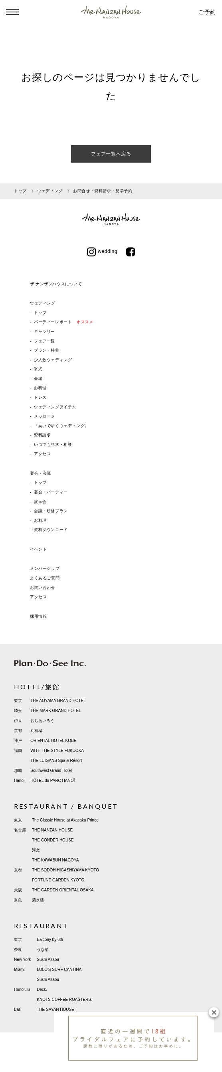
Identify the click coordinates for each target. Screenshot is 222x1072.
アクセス (42, 453)
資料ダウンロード (51, 529)
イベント (38, 549)
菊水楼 (38, 900)
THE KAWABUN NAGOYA (55, 860)
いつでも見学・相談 (53, 444)
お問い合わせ (43, 587)
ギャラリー (44, 331)
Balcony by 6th (50, 939)
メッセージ (44, 416)
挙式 (38, 369)
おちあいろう (42, 720)
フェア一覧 (44, 341)
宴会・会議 (40, 473)
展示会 (40, 501)
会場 (38, 378)
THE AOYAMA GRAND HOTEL (58, 700)
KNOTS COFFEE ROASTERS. (64, 999)
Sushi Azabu (48, 959)
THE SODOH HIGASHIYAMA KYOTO (65, 870)
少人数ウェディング (53, 360)
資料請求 (42, 435)
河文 (36, 850)
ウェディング (43, 303)
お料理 (40, 388)
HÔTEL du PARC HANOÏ (52, 780)
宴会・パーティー (51, 492)
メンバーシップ (44, 568)
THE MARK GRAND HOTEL (55, 710)
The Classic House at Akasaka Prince (65, 820)
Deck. (42, 989)
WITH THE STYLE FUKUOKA (57, 750)
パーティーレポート (63, 322)
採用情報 (38, 616)
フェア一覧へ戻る (111, 154)
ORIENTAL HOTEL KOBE (53, 740)
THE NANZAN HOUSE (52, 830)
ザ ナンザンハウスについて (56, 284)
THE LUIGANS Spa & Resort (56, 760)
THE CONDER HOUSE (52, 840)
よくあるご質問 (44, 578)
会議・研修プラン (51, 511)
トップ (40, 312)
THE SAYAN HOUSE (55, 1009)
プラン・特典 (46, 350)
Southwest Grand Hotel (50, 770)
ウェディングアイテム (55, 407)
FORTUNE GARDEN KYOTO (58, 880)
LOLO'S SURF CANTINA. (60, 969)
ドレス (40, 397)
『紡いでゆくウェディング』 (61, 426)
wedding (102, 251)
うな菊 (43, 949)
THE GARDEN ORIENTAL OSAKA (62, 890)
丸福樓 (36, 730)
